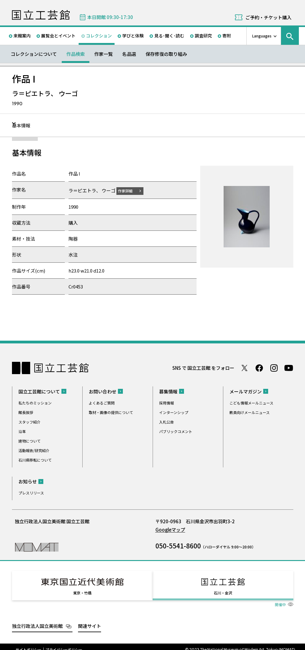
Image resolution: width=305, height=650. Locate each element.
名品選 (129, 54)
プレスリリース (31, 492)
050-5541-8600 (178, 545)
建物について (29, 440)
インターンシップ (173, 412)
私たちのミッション (35, 402)
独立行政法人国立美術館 (37, 620)
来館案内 (22, 36)
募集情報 (168, 391)
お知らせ (27, 481)
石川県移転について (35, 459)
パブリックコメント (175, 431)
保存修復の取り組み (166, 54)
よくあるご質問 (102, 402)
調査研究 (203, 36)
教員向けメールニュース (249, 412)
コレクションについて (34, 54)
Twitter (244, 367)
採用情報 (166, 402)
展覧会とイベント (58, 36)
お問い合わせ (102, 391)
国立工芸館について (39, 391)
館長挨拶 (25, 412)
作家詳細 (129, 190)
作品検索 (75, 54)
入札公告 (166, 421)
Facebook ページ (259, 367)
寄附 (226, 36)
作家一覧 (103, 54)
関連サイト (89, 620)
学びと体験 (133, 36)
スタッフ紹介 (29, 421)
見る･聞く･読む (169, 36)
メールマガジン (245, 391)
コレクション (99, 36)
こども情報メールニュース (251, 402)
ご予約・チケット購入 (268, 17)
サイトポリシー (28, 644)
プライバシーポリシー (63, 644)
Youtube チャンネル (288, 367)
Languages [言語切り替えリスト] (262, 35)
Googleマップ (170, 529)
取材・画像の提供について (111, 412)
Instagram (274, 367)
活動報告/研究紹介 (33, 450)
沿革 (22, 431)
